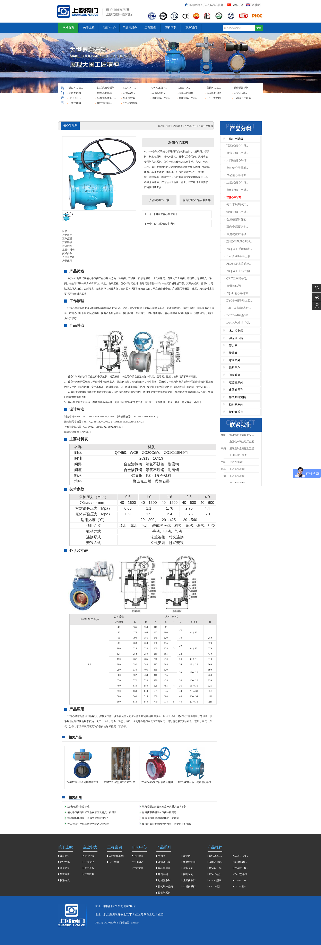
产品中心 (192, 125)
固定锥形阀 (75, 92)
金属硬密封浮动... (237, 234)
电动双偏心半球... (237, 189)
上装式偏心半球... (237, 182)
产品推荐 (215, 847)
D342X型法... (158, 92)
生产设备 (89, 868)
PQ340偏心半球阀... (238, 293)
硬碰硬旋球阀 (241, 87)
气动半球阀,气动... (237, 204)
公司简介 (65, 855)
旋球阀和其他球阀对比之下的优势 (160, 818)
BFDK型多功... (131, 103)
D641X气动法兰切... (238, 322)
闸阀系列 (234, 375)
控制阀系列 (236, 404)
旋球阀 (233, 352)
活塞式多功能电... (106, 98)
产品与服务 (130, 27)
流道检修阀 (233, 285)
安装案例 (114, 862)
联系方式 (65, 880)
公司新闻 (138, 855)
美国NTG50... (214, 87)
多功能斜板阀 (214, 92)
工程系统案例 (116, 855)
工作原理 (67, 238)
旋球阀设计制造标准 (78, 806)
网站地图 (124, 922)
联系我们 (191, 27)
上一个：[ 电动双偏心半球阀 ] (160, 214)
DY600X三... (216, 855)
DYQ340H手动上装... (239, 256)
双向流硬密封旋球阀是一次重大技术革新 (164, 806)
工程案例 (150, 27)
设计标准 (67, 246)
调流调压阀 (236, 338)
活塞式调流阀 (104, 92)
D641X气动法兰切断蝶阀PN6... (83, 782)
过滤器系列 (236, 382)
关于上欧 (89, 27)
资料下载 (170, 27)
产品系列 (163, 847)
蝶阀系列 (234, 367)
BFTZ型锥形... (104, 103)
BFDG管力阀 (214, 98)
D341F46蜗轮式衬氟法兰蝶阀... (158, 782)
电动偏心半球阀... (237, 167)
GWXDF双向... (159, 87)
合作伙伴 (89, 862)
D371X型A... (241, 886)
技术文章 (138, 868)
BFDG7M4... (240, 92)
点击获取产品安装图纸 (196, 200)
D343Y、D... (216, 868)
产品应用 (67, 260)
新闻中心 (109, 27)
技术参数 (67, 253)
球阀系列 (234, 360)
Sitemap (135, 922)
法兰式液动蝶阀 (105, 87)
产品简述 (67, 234)
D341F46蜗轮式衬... (238, 308)
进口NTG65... (76, 87)
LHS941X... (184, 87)
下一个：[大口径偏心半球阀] (159, 223)
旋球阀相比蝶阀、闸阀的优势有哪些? (87, 818)
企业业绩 (89, 855)
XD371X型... (216, 862)
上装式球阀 (75, 103)
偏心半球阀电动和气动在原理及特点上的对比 (91, 812)
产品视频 (89, 874)
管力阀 (233, 345)
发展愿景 (65, 868)
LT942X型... (129, 92)
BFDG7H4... (75, 98)
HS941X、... (129, 87)
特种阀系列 (236, 411)
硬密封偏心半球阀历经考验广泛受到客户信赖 (166, 823)
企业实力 (90, 847)
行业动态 (138, 862)
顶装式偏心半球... (161, 98)
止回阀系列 (236, 389)
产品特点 (67, 242)
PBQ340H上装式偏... (238, 271)
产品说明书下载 (159, 200)
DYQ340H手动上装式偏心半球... (195, 782)
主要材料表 (68, 249)
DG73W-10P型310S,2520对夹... (120, 782)
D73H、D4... (241, 855)
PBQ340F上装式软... (238, 263)
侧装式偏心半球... (188, 98)
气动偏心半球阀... (237, 175)
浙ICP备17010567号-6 (106, 922)
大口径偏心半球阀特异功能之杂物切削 (88, 823)
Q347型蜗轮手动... (237, 278)
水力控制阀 (236, 330)
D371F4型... (215, 886)
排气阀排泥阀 (237, 397)
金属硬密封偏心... (237, 219)
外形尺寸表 (68, 257)
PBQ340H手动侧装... (238, 248)
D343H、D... (241, 880)
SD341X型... (240, 862)
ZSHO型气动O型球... (238, 241)
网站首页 (68, 27)
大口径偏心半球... (237, 160)
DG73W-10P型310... (238, 315)
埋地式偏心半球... (237, 212)
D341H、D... (241, 868)
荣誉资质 (65, 874)
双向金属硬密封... (237, 226)
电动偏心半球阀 (242, 98)
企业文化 (65, 862)
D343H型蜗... (216, 880)
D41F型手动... (241, 874)
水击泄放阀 (129, 98)
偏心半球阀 (236, 138)
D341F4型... (215, 874)
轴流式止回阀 (186, 92)
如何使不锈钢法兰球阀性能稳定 (159, 812)
